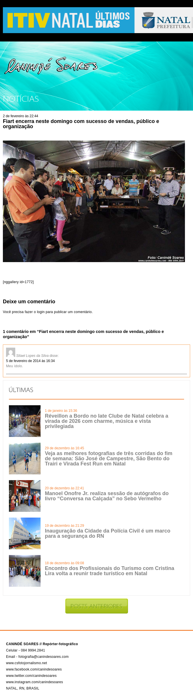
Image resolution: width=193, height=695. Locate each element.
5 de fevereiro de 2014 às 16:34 (30, 361)
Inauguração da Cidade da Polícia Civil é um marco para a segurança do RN (107, 533)
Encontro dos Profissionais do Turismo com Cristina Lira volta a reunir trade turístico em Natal (109, 570)
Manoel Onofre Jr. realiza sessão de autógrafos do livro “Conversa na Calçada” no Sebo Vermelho (107, 496)
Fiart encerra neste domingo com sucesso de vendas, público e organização (81, 123)
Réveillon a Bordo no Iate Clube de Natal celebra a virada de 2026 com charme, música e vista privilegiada (106, 421)
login (41, 312)
